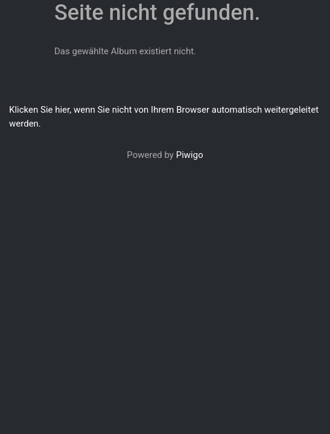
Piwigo (189, 154)
